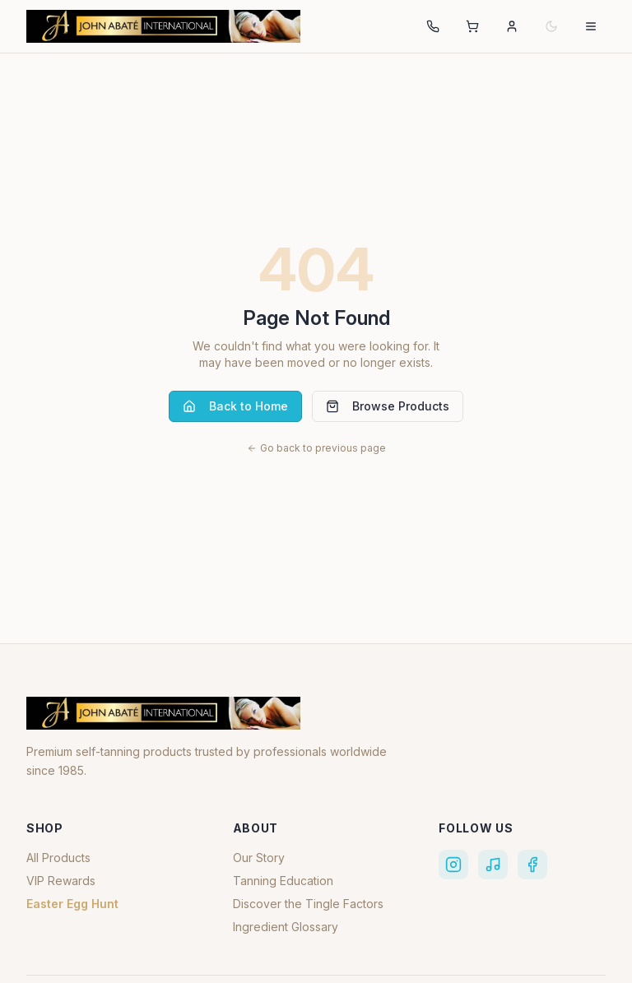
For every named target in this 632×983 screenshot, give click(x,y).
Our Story (259, 858)
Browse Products (387, 406)
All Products (58, 858)
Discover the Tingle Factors (308, 904)
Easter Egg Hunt (72, 904)
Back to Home (235, 406)
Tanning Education (283, 881)
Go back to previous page (316, 448)
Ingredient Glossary (285, 927)
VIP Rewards (60, 881)
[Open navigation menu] (591, 26)
